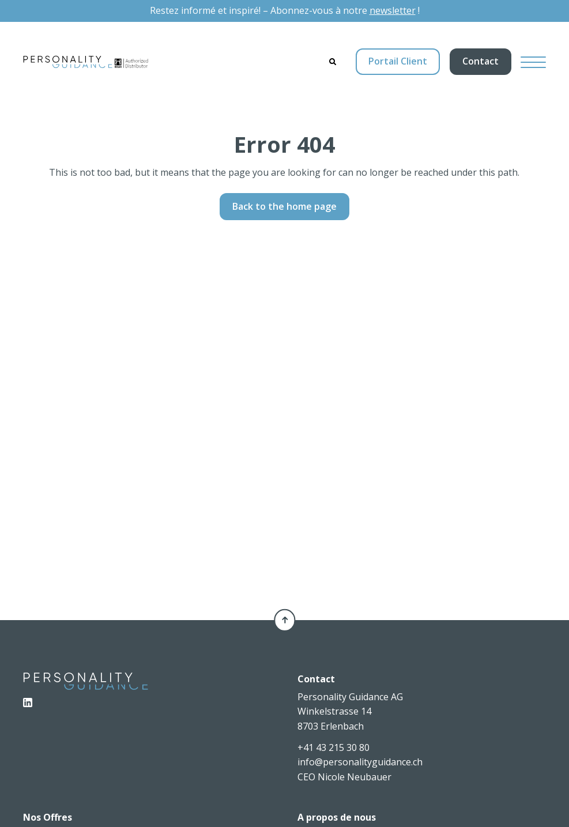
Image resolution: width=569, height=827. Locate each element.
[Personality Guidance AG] (85, 62)
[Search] (332, 61)
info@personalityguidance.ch (360, 762)
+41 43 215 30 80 (333, 747)
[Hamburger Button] (533, 62)
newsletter (393, 10)
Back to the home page (284, 206)
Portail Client (397, 61)
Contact (480, 61)
